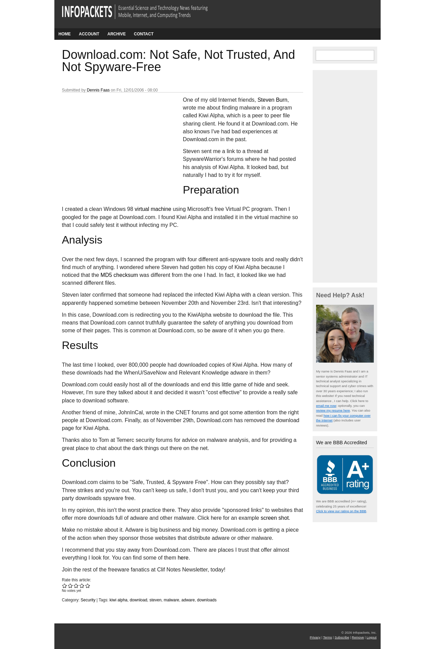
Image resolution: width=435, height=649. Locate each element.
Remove (358, 637)
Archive (116, 34)
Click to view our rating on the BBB (341, 511)
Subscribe (342, 637)
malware (171, 600)
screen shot (275, 518)
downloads (206, 600)
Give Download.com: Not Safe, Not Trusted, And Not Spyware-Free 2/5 (70, 585)
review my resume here (333, 410)
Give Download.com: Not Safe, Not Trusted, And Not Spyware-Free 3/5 (76, 585)
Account (89, 34)
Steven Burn (273, 100)
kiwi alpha (118, 600)
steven (155, 600)
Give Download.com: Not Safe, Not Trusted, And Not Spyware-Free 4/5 (82, 585)
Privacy (315, 637)
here (183, 558)
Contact (144, 34)
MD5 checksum (119, 275)
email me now (326, 405)
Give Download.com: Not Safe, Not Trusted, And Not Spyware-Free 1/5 (65, 585)
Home (64, 34)
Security (88, 600)
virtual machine (153, 209)
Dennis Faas (98, 90)
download (138, 600)
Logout (372, 637)
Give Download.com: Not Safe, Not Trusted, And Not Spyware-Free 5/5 (88, 585)
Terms (327, 637)
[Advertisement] (113, 141)
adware (188, 600)
